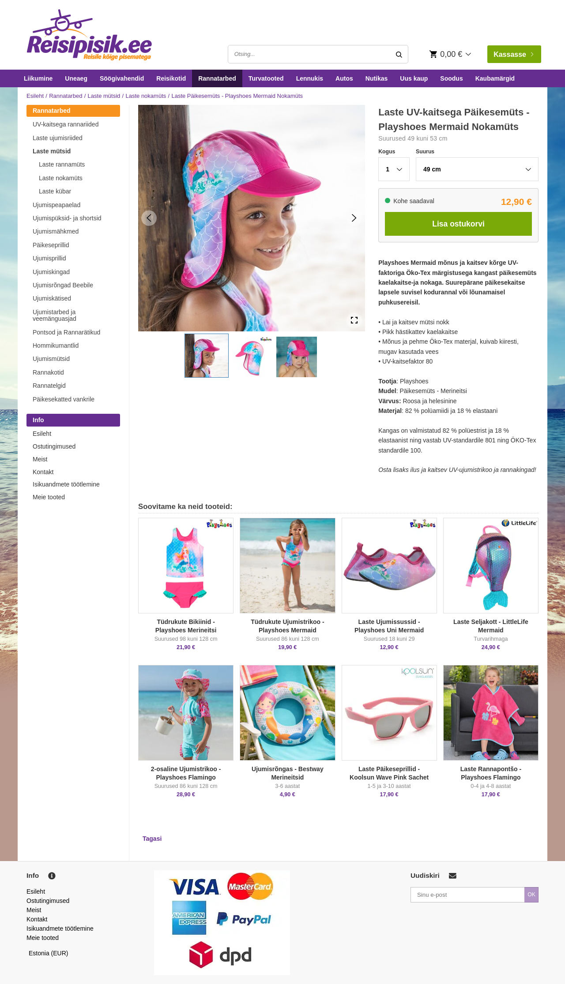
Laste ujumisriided (58, 137)
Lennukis (309, 78)
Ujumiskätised (52, 298)
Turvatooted (266, 78)
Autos (344, 78)
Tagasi (152, 838)
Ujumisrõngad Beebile (63, 285)
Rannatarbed (217, 78)
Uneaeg (76, 78)
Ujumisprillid (49, 258)
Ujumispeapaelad (56, 204)
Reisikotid (171, 78)
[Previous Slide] (149, 218)
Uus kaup (414, 78)
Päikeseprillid (51, 245)
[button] (207, 356)
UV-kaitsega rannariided (65, 124)
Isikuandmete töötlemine (66, 484)
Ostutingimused (54, 446)
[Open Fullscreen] (354, 320)
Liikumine (38, 78)
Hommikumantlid (56, 345)
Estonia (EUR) (48, 953)
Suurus (425, 152)
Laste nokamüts (145, 96)
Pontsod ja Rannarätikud (66, 332)
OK (531, 894)
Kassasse (513, 54)
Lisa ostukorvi (458, 223)
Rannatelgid (49, 385)
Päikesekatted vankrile (63, 399)
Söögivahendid (122, 78)
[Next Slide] (354, 218)
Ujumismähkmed (56, 231)
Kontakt (43, 471)
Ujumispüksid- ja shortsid (67, 218)
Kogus (386, 152)
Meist (40, 459)
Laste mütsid (104, 96)
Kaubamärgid (495, 78)
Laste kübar (55, 191)
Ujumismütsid (51, 358)
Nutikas (376, 78)
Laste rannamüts (62, 164)
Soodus (451, 78)
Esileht (35, 96)
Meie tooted (49, 497)
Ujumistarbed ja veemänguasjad (54, 315)
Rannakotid (48, 372)
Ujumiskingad (51, 271)
